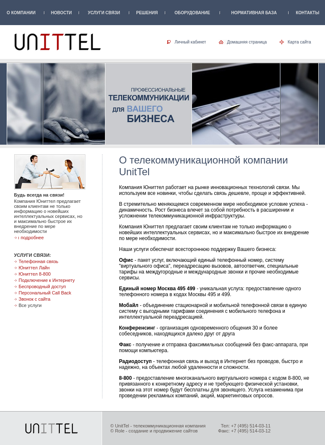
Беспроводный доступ (42, 286)
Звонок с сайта (35, 299)
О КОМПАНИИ (21, 12)
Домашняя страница (247, 42)
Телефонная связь (39, 261)
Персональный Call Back (45, 292)
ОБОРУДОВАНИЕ (192, 12)
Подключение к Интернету (47, 280)
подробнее (32, 237)
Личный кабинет (190, 42)
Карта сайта (299, 42)
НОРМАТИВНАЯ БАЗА (254, 12)
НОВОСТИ (61, 12)
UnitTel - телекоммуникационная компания (160, 425)
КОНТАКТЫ (307, 12)
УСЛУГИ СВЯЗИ (104, 12)
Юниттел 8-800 (35, 273)
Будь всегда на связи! (39, 194)
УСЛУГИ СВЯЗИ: (32, 255)
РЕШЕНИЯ (147, 12)
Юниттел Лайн (34, 267)
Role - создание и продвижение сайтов (156, 430)
